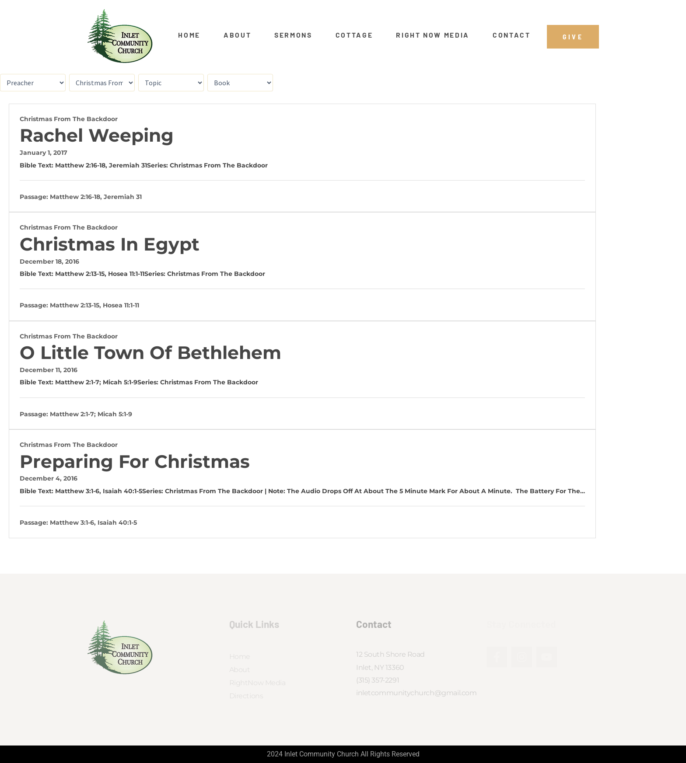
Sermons (293, 34)
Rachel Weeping (97, 135)
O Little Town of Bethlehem (150, 352)
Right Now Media (432, 34)
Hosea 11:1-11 (126, 274)
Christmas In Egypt (110, 244)
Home (189, 34)
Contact (512, 34)
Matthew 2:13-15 (80, 274)
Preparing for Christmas (135, 461)
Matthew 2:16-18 (80, 165)
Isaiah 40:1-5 (122, 491)
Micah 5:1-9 (120, 382)
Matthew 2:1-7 (77, 382)
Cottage (354, 34)
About (237, 34)
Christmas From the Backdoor (69, 119)
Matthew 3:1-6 (77, 491)
